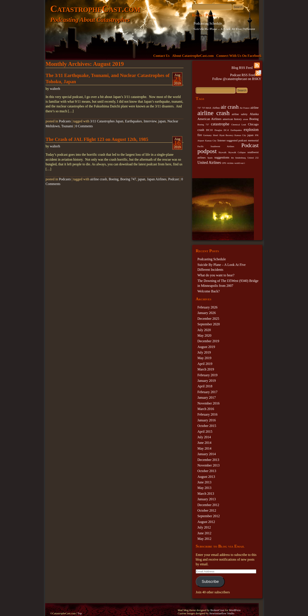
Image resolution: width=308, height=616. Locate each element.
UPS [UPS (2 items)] (224, 163)
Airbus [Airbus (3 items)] (216, 107)
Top (80, 613)
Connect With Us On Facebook (239, 56)
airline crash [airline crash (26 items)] (213, 113)
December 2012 (208, 505)
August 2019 (206, 347)
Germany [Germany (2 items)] (207, 135)
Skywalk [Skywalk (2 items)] (222, 152)
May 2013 (204, 488)
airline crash (98, 179)
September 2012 (208, 516)
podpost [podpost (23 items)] (207, 151)
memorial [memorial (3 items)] (253, 140)
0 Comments (84, 126)
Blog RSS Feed (245, 68)
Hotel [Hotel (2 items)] (215, 135)
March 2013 (205, 493)
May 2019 (204, 358)
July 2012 (204, 527)
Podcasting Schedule (208, 23)
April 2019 (204, 364)
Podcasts (65, 121)
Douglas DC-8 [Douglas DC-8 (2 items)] (222, 130)
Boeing (113, 179)
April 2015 (204, 431)
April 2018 (204, 386)
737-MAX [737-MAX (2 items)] (206, 108)
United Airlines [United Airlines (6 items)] (209, 162)
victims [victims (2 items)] (230, 163)
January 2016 (206, 420)
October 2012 (206, 510)
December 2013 (208, 460)
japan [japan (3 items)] (250, 135)
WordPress (235, 610)
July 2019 (204, 352)
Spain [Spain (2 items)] (210, 158)
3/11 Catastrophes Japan (106, 121)
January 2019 (206, 380)
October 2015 (206, 426)
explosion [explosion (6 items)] (251, 129)
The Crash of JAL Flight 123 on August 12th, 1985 (97, 139)
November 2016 (208, 403)
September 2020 (208, 324)
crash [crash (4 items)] (200, 130)
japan (162, 121)
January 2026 (206, 313)
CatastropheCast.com (95, 8)
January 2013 (206, 499)
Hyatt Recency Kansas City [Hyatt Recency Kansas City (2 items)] (232, 135)
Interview (150, 121)
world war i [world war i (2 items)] (239, 163)
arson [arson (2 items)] (245, 119)
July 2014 (204, 437)
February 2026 (207, 307)
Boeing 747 (128, 179)
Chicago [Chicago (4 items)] (253, 124)
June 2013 (204, 482)
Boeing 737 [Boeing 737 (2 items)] (203, 124)
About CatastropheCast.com (193, 56)
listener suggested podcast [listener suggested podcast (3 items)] (232, 140)
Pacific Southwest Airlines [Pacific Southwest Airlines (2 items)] (215, 146)
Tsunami (67, 126)
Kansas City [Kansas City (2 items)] (210, 140)
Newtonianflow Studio (221, 613)
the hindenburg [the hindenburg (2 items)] (238, 158)
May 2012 (204, 538)
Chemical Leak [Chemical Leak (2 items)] (238, 124)
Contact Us (161, 56)
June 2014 (204, 442)
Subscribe (210, 581)
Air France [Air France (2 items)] (244, 108)
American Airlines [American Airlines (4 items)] (209, 119)
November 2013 (208, 465)
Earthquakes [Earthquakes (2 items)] (236, 130)
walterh (55, 88)
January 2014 (206, 454)
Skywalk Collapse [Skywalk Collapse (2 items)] (237, 152)
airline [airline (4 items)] (254, 107)
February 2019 (207, 375)
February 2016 (207, 414)
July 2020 (204, 330)
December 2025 (208, 318)
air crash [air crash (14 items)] (230, 107)
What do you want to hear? (215, 275)
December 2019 (208, 341)
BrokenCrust (217, 610)
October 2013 (206, 471)
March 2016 (205, 409)
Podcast (173, 179)
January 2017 (206, 397)
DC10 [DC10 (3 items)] (209, 130)
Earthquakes (133, 121)
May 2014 (204, 448)
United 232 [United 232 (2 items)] (253, 158)
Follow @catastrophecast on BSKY (236, 79)
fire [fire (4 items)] (199, 135)
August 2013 (206, 476)
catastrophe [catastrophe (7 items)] (220, 124)
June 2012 (204, 533)
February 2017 (207, 392)
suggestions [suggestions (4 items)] (221, 157)
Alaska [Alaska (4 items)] (254, 114)
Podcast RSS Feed (245, 75)
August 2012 (206, 522)
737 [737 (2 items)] (199, 108)
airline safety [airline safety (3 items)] (240, 114)
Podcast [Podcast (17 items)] (250, 145)
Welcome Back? (208, 291)
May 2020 (204, 335)
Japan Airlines (156, 179)
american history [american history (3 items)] (232, 119)
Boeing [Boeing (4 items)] (254, 119)
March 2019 (205, 369)
